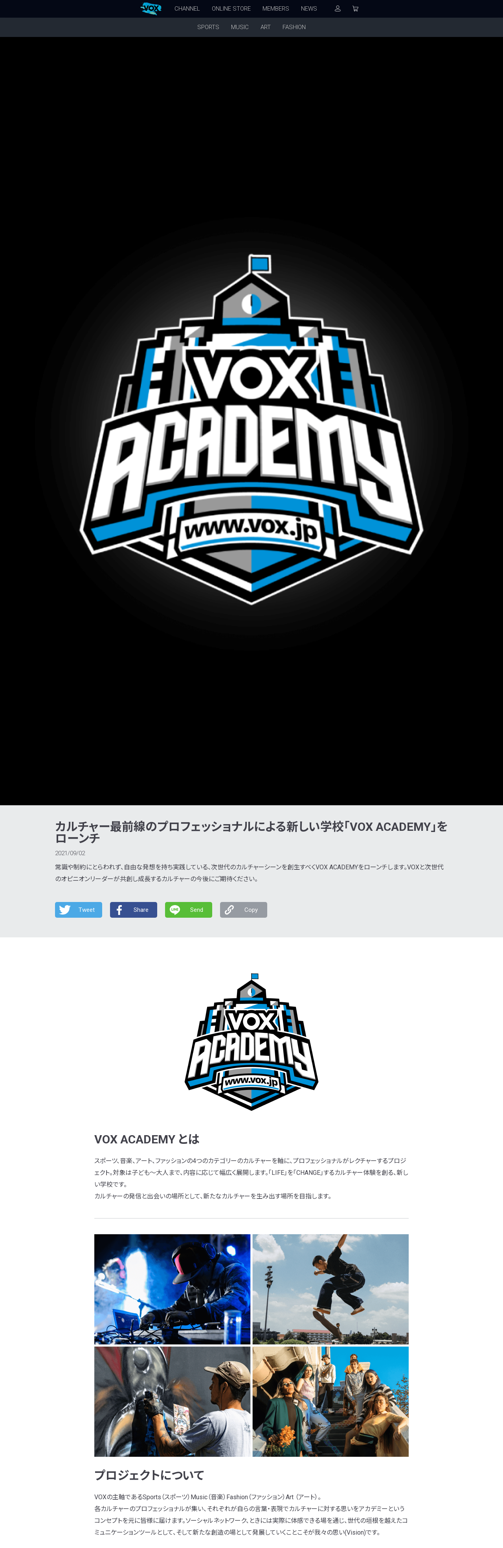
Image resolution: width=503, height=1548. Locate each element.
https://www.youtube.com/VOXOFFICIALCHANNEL (181, 915)
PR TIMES (138, 927)
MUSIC (240, 27)
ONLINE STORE (231, 8)
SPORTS (208, 27)
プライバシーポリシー (242, 1392)
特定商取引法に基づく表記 (315, 1392)
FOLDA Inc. (249, 1538)
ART (266, 27)
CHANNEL (187, 8)
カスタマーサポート (179, 1392)
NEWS (309, 8)
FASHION (294, 27)
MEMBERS (276, 8)
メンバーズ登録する (350, 1342)
